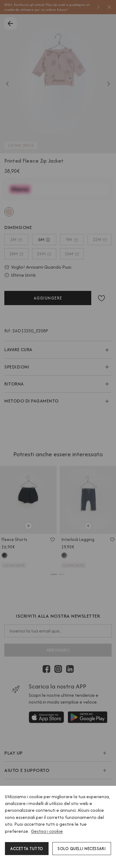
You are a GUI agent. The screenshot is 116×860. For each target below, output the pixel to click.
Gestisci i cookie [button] (47, 831)
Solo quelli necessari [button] (82, 848)
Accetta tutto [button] (26, 848)
